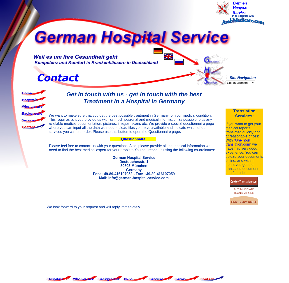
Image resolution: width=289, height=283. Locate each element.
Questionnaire (133, 139)
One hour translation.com (238, 142)
